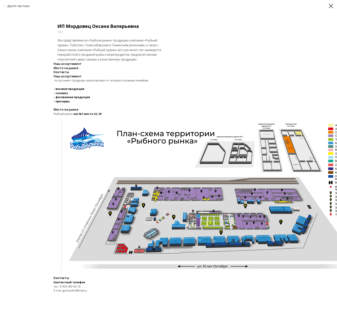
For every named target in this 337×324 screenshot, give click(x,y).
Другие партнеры (18, 6)
